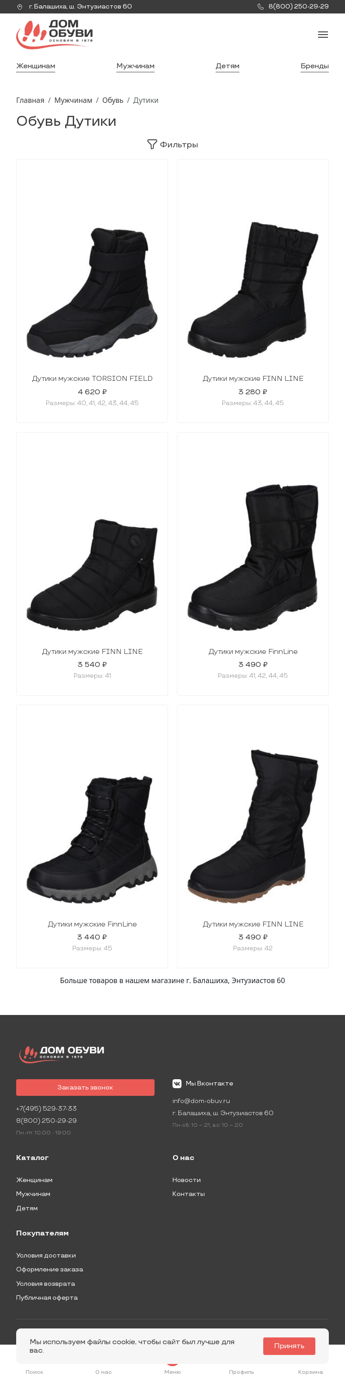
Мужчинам (135, 66)
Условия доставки (46, 1255)
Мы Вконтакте (202, 1083)
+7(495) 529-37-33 (46, 1108)
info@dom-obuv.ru (201, 1101)
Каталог (32, 1158)
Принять (289, 1346)
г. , (74, 7)
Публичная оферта (47, 1297)
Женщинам (35, 66)
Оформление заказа (49, 1269)
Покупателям (42, 1234)
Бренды (315, 66)
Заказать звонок (85, 1087)
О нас (183, 1158)
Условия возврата (45, 1283)
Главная (30, 100)
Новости (186, 1180)
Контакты (188, 1194)
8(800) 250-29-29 (46, 1121)
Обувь (113, 100)
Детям (227, 66)
